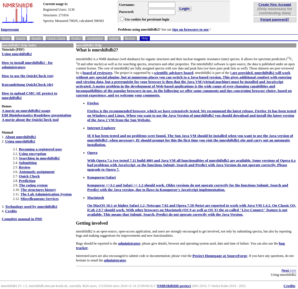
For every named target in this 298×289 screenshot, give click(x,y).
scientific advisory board (173, 73)
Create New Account (274, 4)
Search (20, 38)
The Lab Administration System (46, 194)
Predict (76, 38)
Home (6, 38)
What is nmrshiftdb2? (97, 50)
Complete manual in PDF (22, 219)
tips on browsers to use (190, 29)
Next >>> (288, 270)
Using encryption (32, 154)
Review (130, 38)
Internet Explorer (101, 128)
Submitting (28, 163)
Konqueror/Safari (101, 177)
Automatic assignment (36, 172)
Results (36, 38)
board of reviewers (97, 73)
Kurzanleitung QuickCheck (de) (27, 84)
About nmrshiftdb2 (20, 137)
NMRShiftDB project (174, 286)
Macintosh (95, 197)
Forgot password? (274, 19)
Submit (114, 38)
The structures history (38, 190)
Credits (11, 211)
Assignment (95, 38)
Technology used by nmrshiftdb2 (31, 206)
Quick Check (56, 38)
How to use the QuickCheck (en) (27, 76)
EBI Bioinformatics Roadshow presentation (36, 115)
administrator (129, 243)
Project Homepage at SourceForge (219, 256)
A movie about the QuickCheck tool (30, 120)
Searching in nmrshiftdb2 (39, 158)
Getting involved (92, 223)
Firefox (93, 103)
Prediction (27, 181)
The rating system (33, 185)
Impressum (10, 29)
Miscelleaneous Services (39, 199)
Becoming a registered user (40, 149)
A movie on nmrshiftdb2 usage (26, 111)
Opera (92, 152)
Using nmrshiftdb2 (17, 54)
